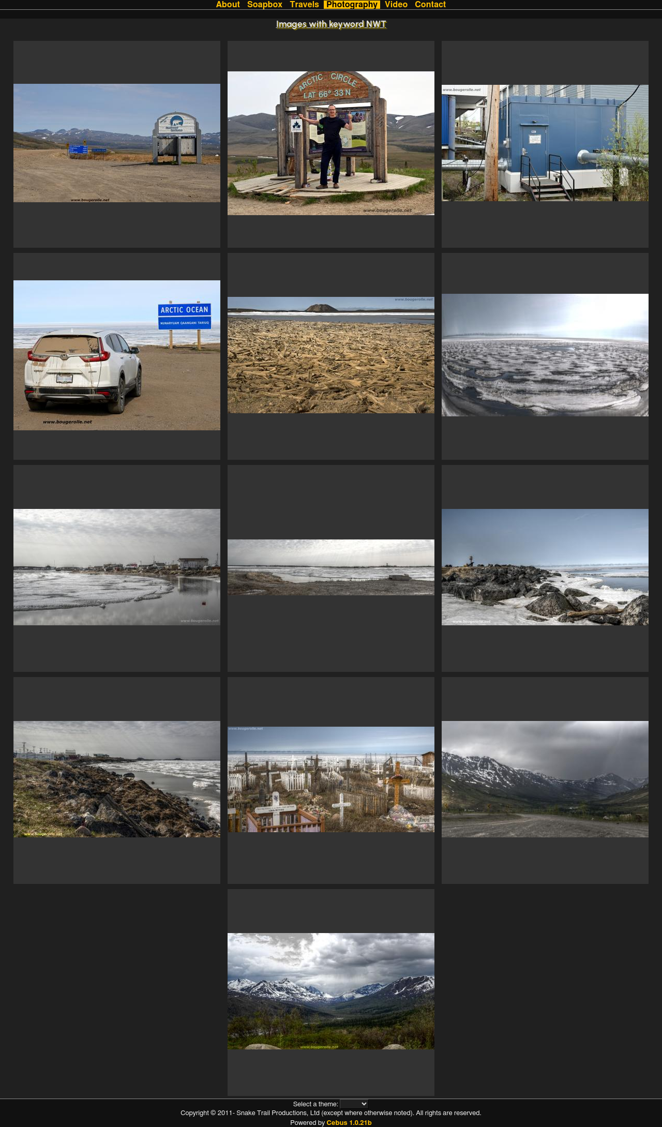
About (228, 5)
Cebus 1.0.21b (348, 1123)
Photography (352, 5)
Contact (430, 5)
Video (396, 5)
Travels (304, 5)
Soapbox (264, 5)
